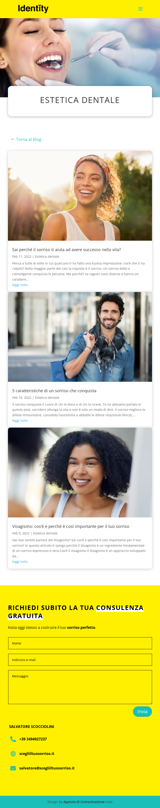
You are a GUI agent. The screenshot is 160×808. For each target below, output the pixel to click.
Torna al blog (28, 139)
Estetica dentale (47, 256)
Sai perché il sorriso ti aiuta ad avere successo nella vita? (66, 249)
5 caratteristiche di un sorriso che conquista (54, 390)
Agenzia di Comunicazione (84, 802)
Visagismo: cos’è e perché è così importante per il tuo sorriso (70, 526)
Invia (143, 711)
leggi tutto (20, 285)
